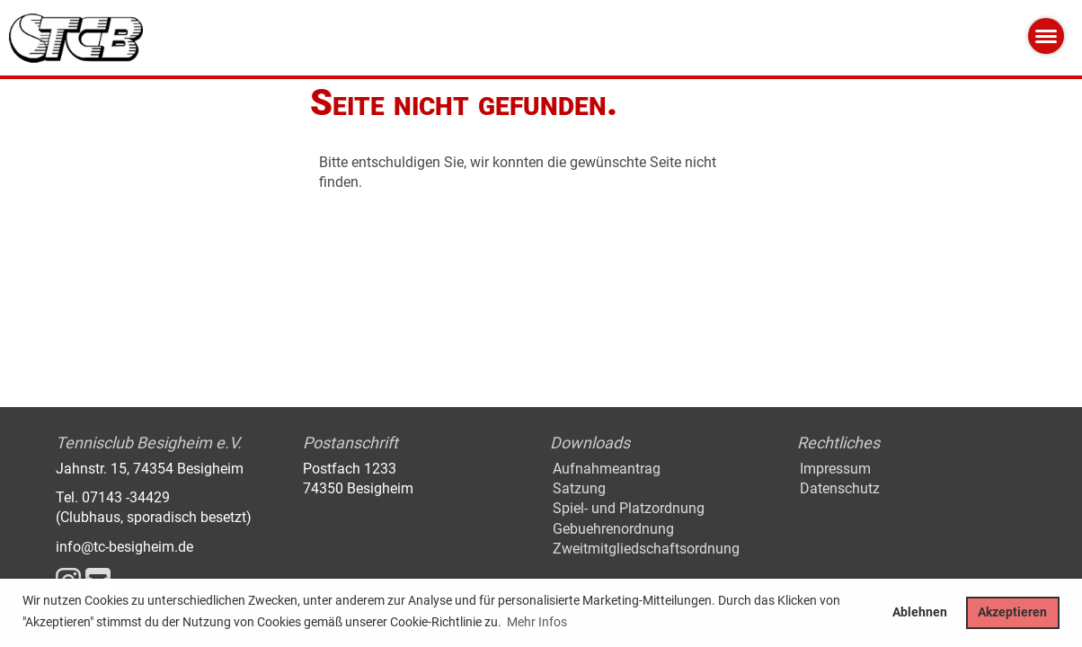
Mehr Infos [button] (537, 622)
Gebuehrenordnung (613, 528)
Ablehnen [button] (919, 612)
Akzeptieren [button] (1012, 612)
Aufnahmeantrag (607, 468)
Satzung (579, 488)
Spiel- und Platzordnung (629, 508)
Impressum (835, 468)
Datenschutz (840, 488)
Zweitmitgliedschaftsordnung (646, 548)
